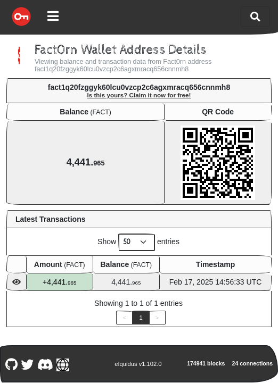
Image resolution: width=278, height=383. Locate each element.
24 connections (252, 363)
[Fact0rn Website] (63, 363)
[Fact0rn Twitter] (27, 363)
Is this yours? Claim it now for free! (139, 94)
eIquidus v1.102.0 (138, 364)
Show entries (138, 242)
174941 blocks (206, 363)
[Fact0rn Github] (11, 363)
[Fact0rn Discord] (45, 363)
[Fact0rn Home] (21, 16)
